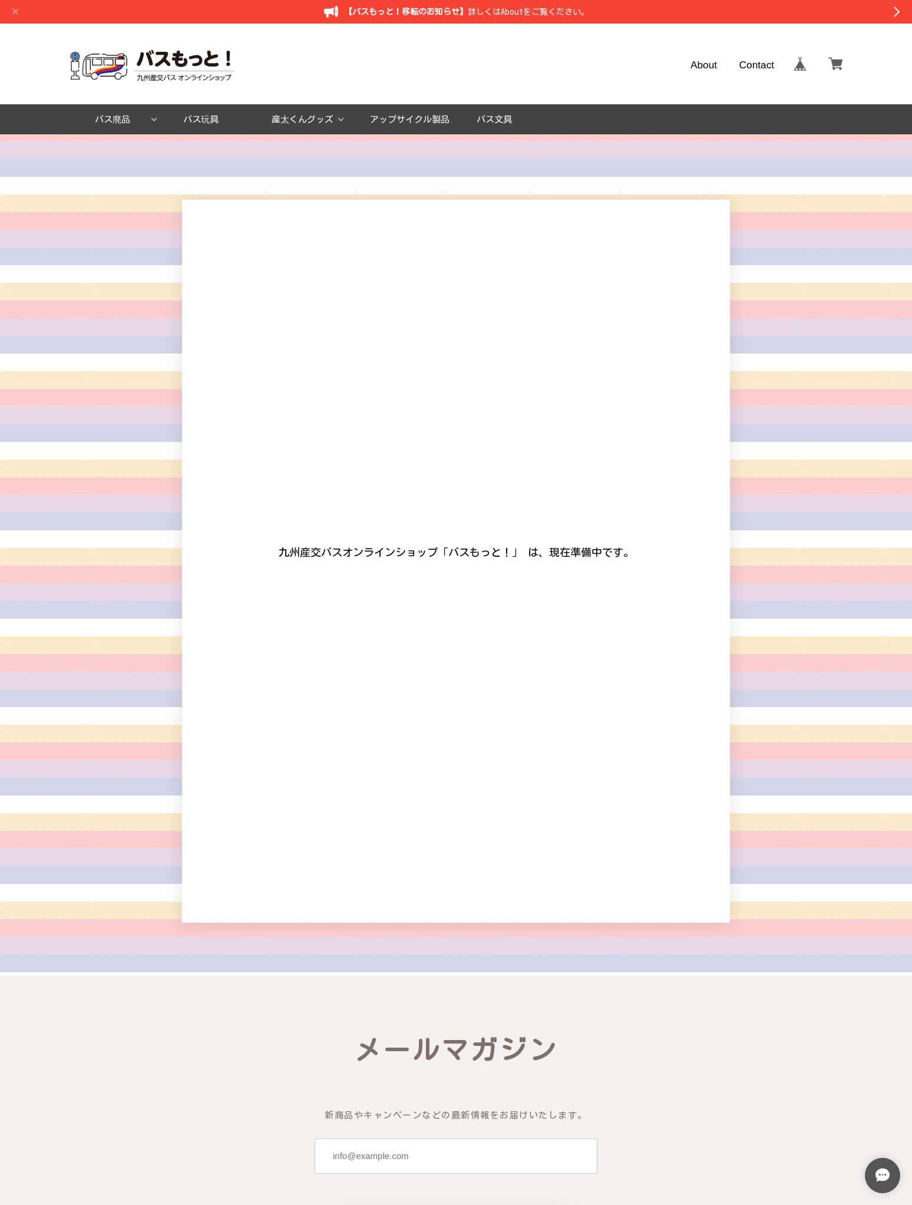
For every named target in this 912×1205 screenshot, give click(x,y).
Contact (757, 64)
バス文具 (494, 119)
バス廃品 (112, 119)
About (703, 64)
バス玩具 (201, 119)
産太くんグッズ (302, 119)
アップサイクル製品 (410, 119)
